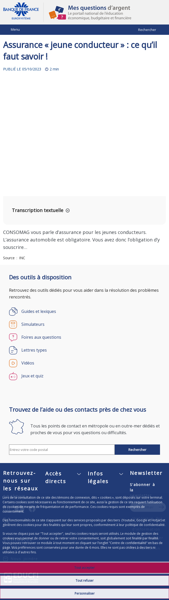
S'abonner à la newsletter (142, 490)
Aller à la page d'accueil (23, 12)
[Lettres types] (84, 350)
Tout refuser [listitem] (85, 580)
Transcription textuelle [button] (37, 210)
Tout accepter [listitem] (84, 567)
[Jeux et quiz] (84, 376)
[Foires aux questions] (84, 337)
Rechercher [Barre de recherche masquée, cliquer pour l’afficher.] (147, 29)
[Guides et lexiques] (84, 311)
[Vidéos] (84, 363)
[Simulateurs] (84, 324)
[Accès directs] (63, 479)
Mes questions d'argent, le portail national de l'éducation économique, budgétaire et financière (105, 12)
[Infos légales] (106, 479)
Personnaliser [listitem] (85, 593)
